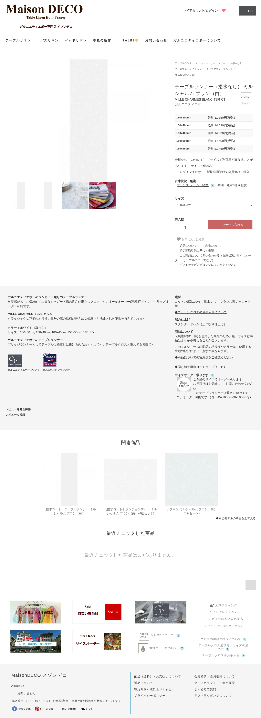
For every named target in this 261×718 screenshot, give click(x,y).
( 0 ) (247, 10)
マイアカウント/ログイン (200, 10)
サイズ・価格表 (201, 165)
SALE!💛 (130, 40)
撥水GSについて (160, 635)
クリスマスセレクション (188, 69)
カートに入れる (230, 224)
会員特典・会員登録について (214, 676)
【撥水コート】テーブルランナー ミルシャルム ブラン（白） (69, 511)
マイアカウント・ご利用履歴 (214, 683)
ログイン (183, 172)
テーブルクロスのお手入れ (223, 655)
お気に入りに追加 (191, 239)
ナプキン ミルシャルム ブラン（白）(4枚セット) (191, 511)
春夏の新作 (104, 40)
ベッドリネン (76, 40)
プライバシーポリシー (150, 695)
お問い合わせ (156, 40)
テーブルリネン (19, 40)
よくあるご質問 (205, 689)
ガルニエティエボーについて (197, 40)
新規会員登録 (213, 172)
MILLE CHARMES (185, 74)
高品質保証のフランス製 (56, 369)
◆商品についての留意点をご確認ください (204, 357)
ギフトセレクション (223, 611)
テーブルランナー (184, 63)
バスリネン (49, 40)
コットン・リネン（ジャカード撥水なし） (221, 63)
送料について (211, 245)
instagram (66, 708)
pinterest (44, 708)
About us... (19, 685)
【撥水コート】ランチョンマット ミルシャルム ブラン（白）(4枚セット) (130, 511)
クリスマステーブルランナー (222, 69)
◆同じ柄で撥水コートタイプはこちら (201, 367)
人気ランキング (223, 605)
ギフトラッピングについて (213, 695)
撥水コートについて (161, 648)
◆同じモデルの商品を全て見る (236, 518)
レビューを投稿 (15, 414)
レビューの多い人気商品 (223, 619)
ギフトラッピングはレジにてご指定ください (206, 264)
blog (86, 708)
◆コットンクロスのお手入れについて (201, 312)
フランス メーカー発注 (195, 185)
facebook (21, 708)
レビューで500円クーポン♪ (223, 626)
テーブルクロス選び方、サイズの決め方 (223, 647)
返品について (186, 245)
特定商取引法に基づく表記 (194, 250)
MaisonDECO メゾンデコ (39, 675)
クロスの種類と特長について (223, 639)
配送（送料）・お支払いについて (157, 676)
